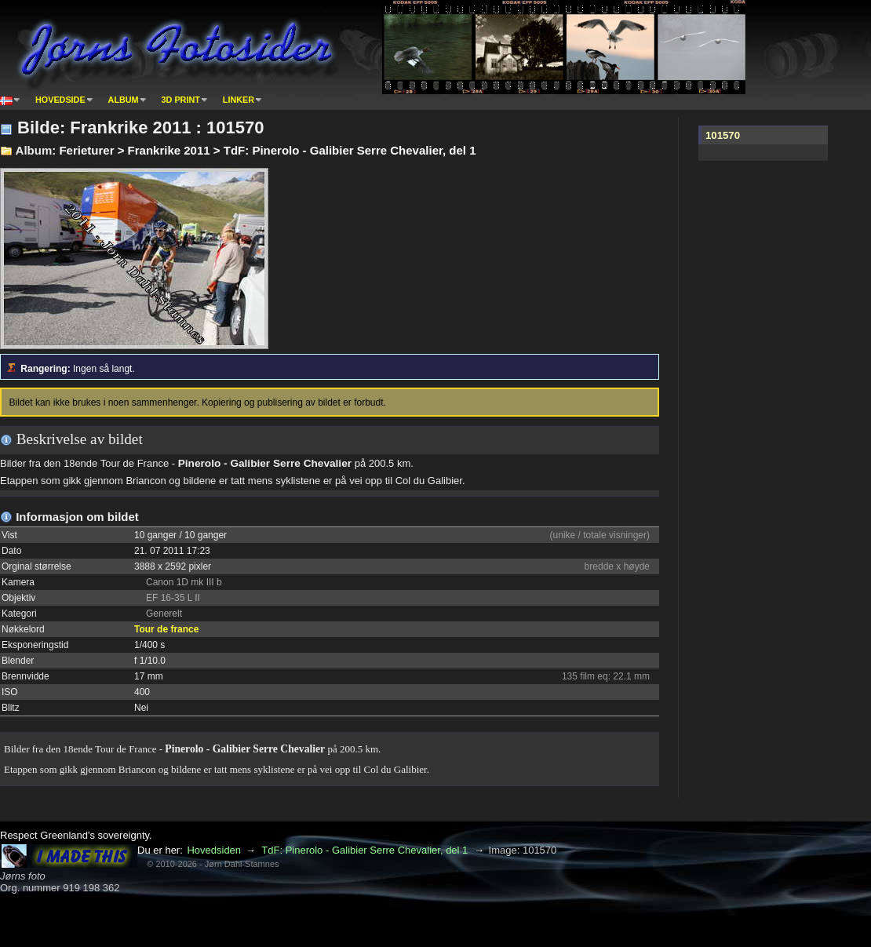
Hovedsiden (214, 850)
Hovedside (60, 99)
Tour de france (166, 629)
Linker (238, 99)
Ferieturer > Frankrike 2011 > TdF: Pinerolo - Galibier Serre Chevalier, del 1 (267, 150)
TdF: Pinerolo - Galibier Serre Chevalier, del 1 (364, 850)
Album (123, 99)
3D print (181, 99)
